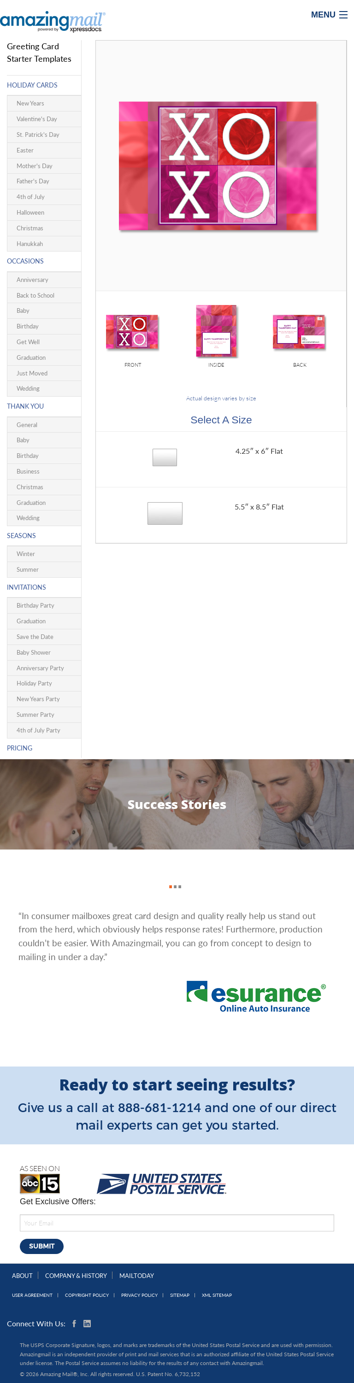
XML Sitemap (217, 1295)
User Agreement (32, 1295)
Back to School (35, 295)
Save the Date (35, 636)
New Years (30, 103)
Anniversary (32, 279)
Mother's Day (35, 166)
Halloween (30, 212)
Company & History (76, 1275)
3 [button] (177, 876)
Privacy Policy (139, 1295)
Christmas (30, 228)
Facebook (76, 1323)
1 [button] (168, 876)
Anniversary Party (40, 668)
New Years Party (38, 699)
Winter (26, 553)
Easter (25, 150)
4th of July (31, 196)
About (22, 1275)
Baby (23, 310)
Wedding (28, 388)
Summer (28, 569)
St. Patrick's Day (38, 134)
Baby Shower (34, 652)
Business (28, 471)
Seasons (21, 535)
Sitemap (179, 1295)
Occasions (25, 261)
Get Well (28, 342)
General (27, 424)
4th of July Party (38, 730)
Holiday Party (34, 683)
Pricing (19, 748)
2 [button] (173, 876)
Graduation (31, 357)
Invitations (26, 587)
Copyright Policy (87, 1295)
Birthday (28, 326)
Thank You (25, 406)
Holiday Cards (32, 85)
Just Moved (32, 373)
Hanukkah (30, 243)
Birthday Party (35, 605)
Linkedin (87, 1323)
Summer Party (35, 714)
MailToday (136, 1275)
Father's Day (33, 181)
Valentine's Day (37, 119)
